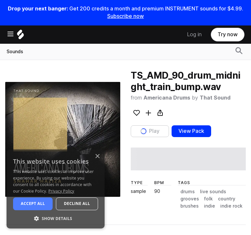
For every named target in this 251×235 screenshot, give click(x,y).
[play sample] (188, 159)
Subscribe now (125, 16)
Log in (194, 34)
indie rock (231, 206)
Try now (228, 34)
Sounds (15, 51)
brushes (189, 206)
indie (209, 206)
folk (208, 198)
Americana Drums (166, 98)
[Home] (20, 36)
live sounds (213, 191)
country (226, 198)
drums (187, 191)
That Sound (215, 98)
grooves (189, 198)
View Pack (191, 131)
